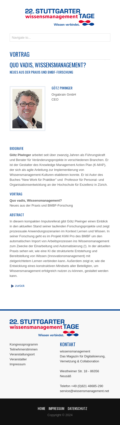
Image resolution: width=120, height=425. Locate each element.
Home (41, 408)
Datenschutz (77, 408)
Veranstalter (18, 359)
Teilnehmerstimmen (24, 349)
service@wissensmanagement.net (84, 391)
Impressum (18, 364)
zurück (20, 286)
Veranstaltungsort (22, 354)
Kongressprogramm (24, 344)
